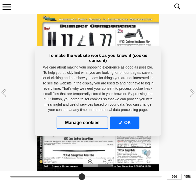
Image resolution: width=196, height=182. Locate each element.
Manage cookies (82, 122)
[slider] (82, 176)
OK (124, 122)
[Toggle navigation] (7, 7)
